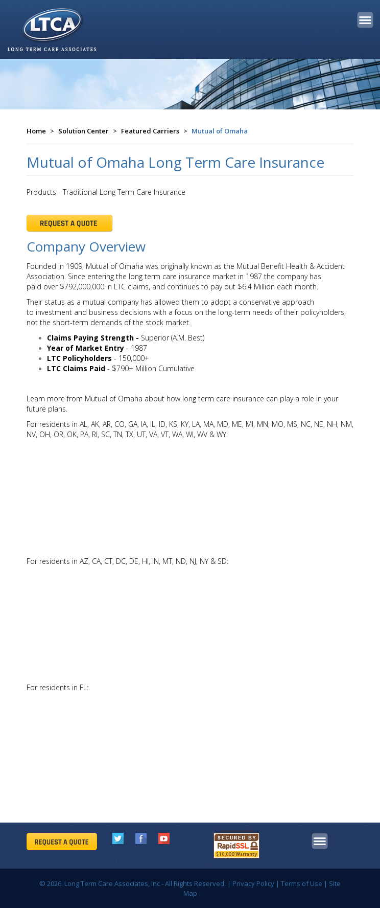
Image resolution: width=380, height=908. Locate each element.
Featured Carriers (150, 130)
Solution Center (83, 130)
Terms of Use (301, 883)
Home (36, 130)
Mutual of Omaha (220, 130)
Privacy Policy (253, 883)
